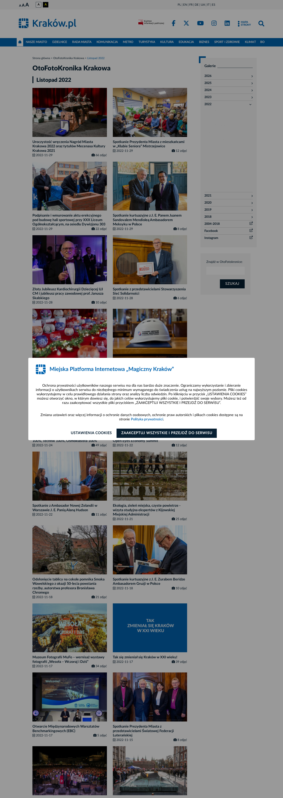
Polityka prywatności (147, 419)
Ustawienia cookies (90, 433)
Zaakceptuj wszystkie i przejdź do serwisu (167, 433)
